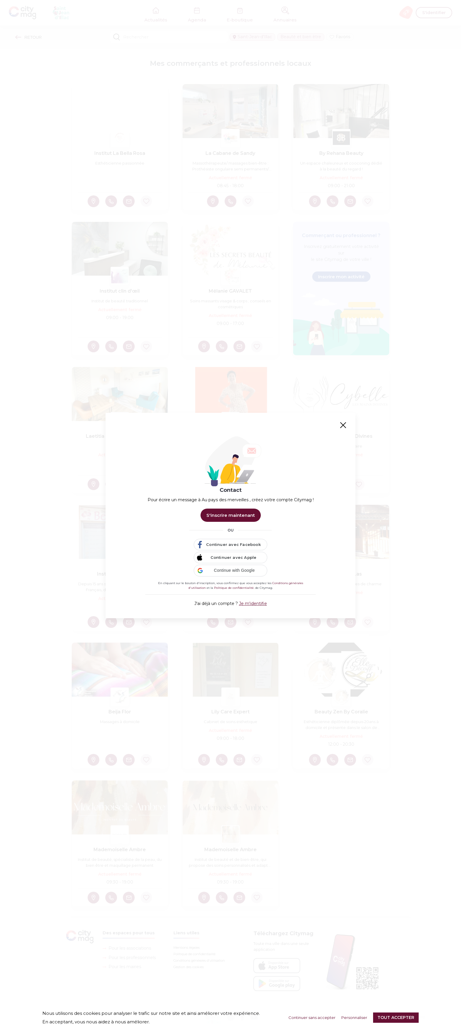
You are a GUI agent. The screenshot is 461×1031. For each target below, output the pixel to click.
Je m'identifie (253, 603)
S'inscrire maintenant (230, 515)
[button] (230, 570)
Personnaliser (354, 1017)
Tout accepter (396, 1017)
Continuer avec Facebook (233, 544)
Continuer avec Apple (234, 557)
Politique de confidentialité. (234, 588)
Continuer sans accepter (311, 1017)
